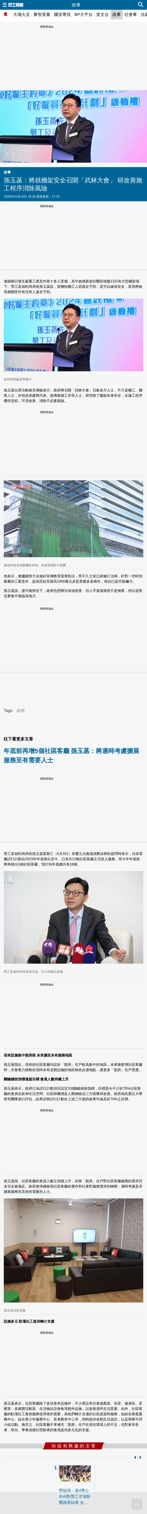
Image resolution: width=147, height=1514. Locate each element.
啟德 (21, 710)
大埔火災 (21, 14)
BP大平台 (83, 14)
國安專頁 (62, 14)
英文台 (102, 14)
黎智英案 (42, 14)
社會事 (130, 14)
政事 (116, 14)
